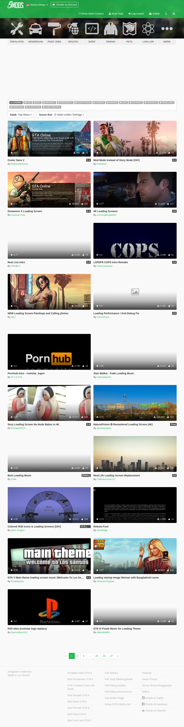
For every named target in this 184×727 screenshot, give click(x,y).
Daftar (154, 13)
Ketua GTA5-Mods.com (118, 704)
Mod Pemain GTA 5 (78, 707)
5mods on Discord (154, 710)
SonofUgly (102, 530)
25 (96, 655)
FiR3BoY (15, 266)
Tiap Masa (21, 114)
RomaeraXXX (18, 428)
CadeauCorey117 (106, 479)
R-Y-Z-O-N (16, 377)
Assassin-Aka (18, 215)
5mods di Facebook (154, 704)
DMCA (145, 691)
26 (104, 655)
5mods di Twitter (153, 698)
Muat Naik (116, 13)
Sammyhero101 (19, 632)
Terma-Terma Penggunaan (157, 685)
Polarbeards (17, 581)
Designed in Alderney (20, 671)
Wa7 (13, 317)
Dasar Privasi (149, 679)
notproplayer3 (104, 377)
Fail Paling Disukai (115, 685)
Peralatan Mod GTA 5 (80, 672)
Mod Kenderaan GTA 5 (80, 679)
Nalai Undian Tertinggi (61, 114)
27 (111, 655)
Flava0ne (101, 163)
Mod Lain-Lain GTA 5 (79, 720)
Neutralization (104, 428)
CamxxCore (103, 317)
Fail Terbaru (111, 672)
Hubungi (146, 672)
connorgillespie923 (106, 215)
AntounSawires (104, 266)
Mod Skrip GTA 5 (77, 701)
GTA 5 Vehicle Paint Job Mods (81, 687)
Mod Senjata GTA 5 (78, 695)
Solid (13, 479)
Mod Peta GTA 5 (77, 714)
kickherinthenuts (19, 163)
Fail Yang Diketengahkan (119, 679)
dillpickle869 (103, 632)
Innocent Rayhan (105, 581)
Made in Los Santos (19, 675)
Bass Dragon (17, 530)
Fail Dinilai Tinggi (114, 698)
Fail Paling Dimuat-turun (118, 691)
